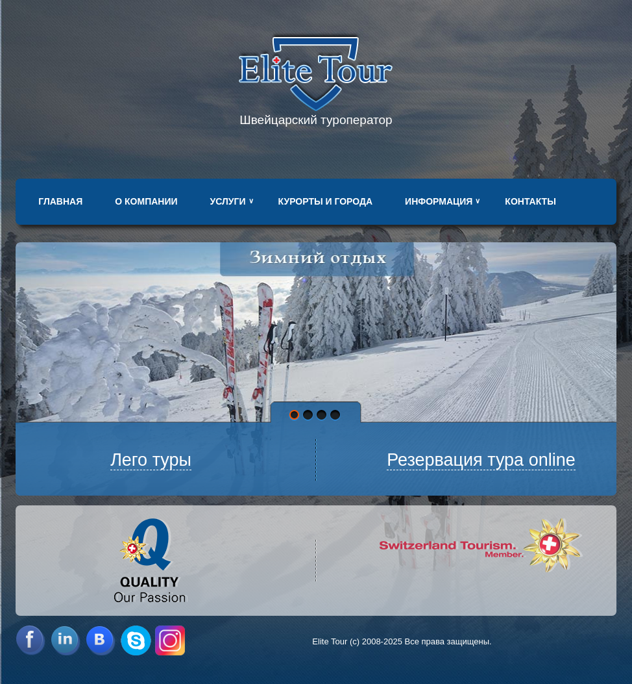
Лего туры (150, 460)
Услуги (228, 201)
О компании (146, 201)
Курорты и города (325, 201)
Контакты (530, 201)
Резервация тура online (481, 460)
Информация (438, 201)
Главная (60, 201)
